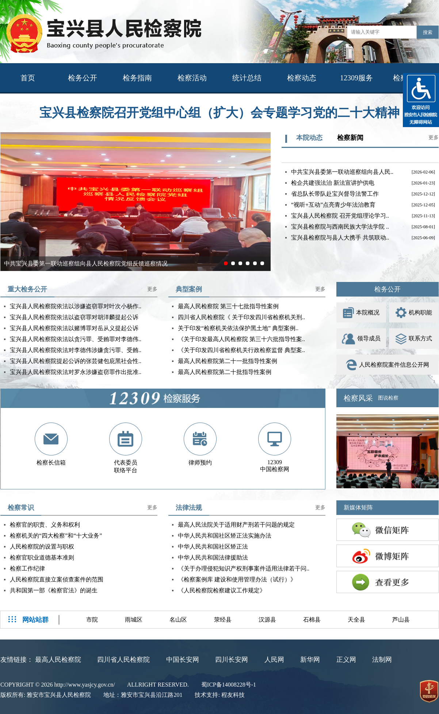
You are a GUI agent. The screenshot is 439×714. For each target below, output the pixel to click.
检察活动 (192, 78)
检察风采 (358, 398)
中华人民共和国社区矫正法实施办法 (224, 535)
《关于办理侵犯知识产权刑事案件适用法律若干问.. (243, 568)
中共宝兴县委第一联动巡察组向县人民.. (342, 172)
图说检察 (388, 398)
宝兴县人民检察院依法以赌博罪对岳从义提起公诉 (74, 328)
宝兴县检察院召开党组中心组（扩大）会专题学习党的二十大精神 (219, 112)
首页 (27, 78)
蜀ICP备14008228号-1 (228, 684)
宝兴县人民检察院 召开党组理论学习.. (340, 216)
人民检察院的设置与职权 (42, 546)
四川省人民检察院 (123, 659)
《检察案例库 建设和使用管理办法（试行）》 (237, 579)
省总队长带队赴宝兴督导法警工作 (335, 194)
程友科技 (233, 695)
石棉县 (312, 619)
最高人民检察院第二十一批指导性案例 (227, 361)
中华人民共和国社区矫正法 (213, 546)
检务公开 (82, 78)
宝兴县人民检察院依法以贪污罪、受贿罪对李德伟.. (75, 339)
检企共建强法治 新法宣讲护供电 (332, 183)
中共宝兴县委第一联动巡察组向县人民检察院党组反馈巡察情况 (86, 263)
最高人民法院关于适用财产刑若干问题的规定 (236, 525)
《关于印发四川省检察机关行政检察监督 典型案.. (241, 350)
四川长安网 (231, 659)
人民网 (274, 659)
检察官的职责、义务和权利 (45, 525)
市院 (92, 619)
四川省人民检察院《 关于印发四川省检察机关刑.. (241, 317)
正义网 (346, 659)
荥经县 (223, 619)
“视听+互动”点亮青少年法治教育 (333, 205)
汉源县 (267, 619)
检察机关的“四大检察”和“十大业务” (56, 535)
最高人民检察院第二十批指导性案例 (224, 372)
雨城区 (133, 619)
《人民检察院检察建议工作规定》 (222, 590)
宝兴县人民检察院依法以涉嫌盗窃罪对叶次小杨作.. (75, 306)
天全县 (356, 619)
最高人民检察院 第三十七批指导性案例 (228, 306)
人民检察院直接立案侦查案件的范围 (56, 579)
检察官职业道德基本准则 (42, 557)
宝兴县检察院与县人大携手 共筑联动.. (340, 237)
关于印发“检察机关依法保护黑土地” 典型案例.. (238, 328)
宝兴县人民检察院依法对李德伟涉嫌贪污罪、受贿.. (75, 350)
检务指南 (137, 78)
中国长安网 (182, 659)
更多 (433, 137)
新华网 (310, 659)
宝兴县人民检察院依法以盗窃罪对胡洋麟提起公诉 (74, 317)
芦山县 (401, 619)
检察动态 (301, 78)
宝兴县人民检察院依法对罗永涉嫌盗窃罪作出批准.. (75, 372)
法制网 (382, 659)
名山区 (178, 619)
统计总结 (247, 78)
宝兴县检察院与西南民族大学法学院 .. (340, 227)
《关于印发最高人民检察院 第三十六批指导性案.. (241, 339)
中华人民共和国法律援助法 (213, 557)
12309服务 (356, 78)
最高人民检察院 (58, 659)
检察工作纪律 (27, 568)
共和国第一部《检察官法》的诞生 (54, 590)
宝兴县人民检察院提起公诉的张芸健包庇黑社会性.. (75, 361)
